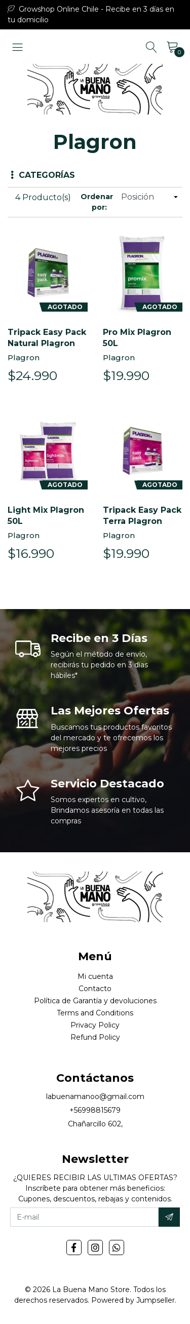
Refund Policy (95, 1037)
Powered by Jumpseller (133, 1300)
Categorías (43, 175)
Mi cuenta (95, 976)
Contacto (95, 988)
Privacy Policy (95, 1025)
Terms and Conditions (95, 1012)
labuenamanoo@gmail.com (95, 1096)
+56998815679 (95, 1110)
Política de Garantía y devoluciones (95, 1000)
